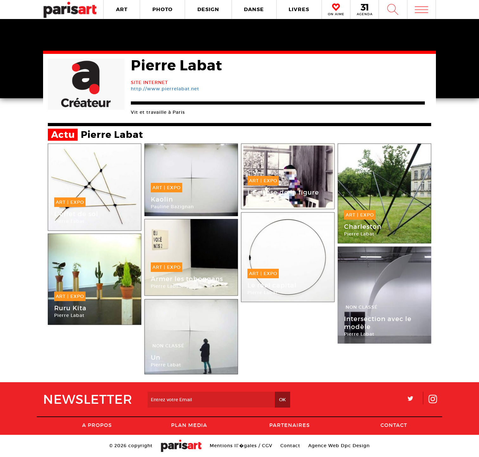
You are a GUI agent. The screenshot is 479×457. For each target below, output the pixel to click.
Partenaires (289, 425)
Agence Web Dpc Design (339, 445)
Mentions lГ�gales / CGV (241, 445)
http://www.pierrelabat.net (165, 89)
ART (122, 9)
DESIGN (208, 9)
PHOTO (162, 9)
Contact (393, 425)
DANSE (254, 9)
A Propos (97, 425)
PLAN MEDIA (189, 425)
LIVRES (299, 9)
